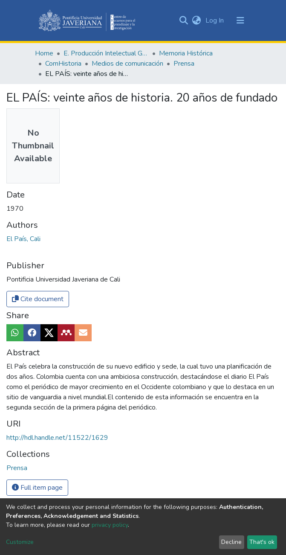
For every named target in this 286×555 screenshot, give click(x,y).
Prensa (183, 63)
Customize (20, 542)
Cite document (38, 299)
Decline (231, 542)
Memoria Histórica (186, 53)
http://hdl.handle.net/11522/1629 (57, 437)
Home (44, 53)
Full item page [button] (37, 487)
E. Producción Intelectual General (106, 53)
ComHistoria (63, 63)
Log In (215, 20)
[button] (197, 20)
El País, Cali (23, 239)
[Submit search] (184, 20)
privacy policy (110, 525)
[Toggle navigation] (240, 20)
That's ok (261, 542)
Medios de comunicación (127, 63)
